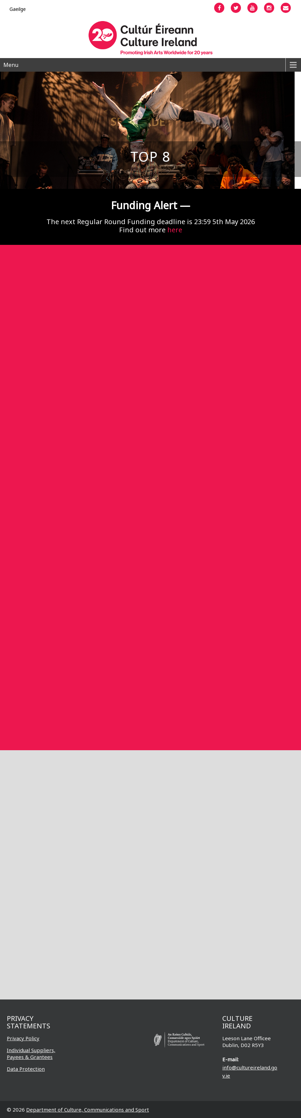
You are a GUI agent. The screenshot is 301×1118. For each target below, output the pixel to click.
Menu (10, 65)
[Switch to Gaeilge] (18, 9)
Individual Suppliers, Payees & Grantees (31, 1053)
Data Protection (26, 1068)
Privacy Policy (23, 1038)
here (174, 229)
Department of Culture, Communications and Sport (87, 1109)
